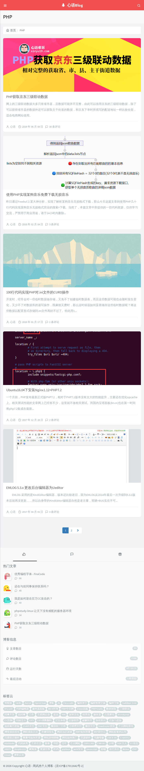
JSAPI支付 (28, 726)
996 (63, 714)
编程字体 (114, 703)
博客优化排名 (12, 731)
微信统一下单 (58, 726)
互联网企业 (43, 714)
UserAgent (123, 714)
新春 (47, 743)
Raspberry (20, 749)
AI (59, 703)
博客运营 (19, 755)
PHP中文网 (68, 708)
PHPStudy (97, 708)
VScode (9, 708)
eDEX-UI (112, 737)
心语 (12, 126)
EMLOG (101, 743)
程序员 (86, 714)
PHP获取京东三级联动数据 (27, 96)
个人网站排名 (125, 726)
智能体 (8, 703)
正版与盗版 (115, 720)
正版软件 (74, 720)
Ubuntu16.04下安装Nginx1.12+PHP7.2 (34, 390)
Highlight (9, 743)
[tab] (24, 554)
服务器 (97, 714)
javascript (92, 749)
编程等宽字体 (97, 703)
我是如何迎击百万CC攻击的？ (33, 598)
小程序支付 (75, 726)
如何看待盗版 (12, 726)
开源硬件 (85, 737)
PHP (134, 749)
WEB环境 (53, 708)
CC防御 (8, 720)
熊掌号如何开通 (31, 737)
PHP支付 (42, 726)
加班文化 (74, 714)
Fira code (68, 703)
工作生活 (36, 743)
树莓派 (33, 749)
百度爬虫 (109, 714)
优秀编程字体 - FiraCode (29, 574)
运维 (111, 743)
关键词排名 (47, 731)
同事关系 (9, 714)
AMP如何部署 (83, 731)
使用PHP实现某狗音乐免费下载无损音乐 (37, 194)
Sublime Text (129, 703)
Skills (18, 703)
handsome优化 (107, 726)
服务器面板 (38, 708)
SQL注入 (122, 743)
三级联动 (125, 708)
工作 (31, 714)
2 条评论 (54, 322)
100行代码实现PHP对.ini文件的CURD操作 (37, 292)
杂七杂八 (114, 749)
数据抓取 (111, 708)
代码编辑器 (22, 708)
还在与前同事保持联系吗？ (31, 586)
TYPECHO (89, 743)
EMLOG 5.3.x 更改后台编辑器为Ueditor (34, 487)
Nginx (126, 749)
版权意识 (101, 720)
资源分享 (45, 749)
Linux (8, 755)
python (66, 749)
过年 (64, 743)
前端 (103, 749)
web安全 (78, 749)
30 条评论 (54, 126)
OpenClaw (40, 703)
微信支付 (90, 726)
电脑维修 (99, 737)
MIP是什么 (99, 731)
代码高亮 (23, 743)
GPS (31, 720)
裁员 (55, 714)
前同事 (21, 714)
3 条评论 (54, 224)
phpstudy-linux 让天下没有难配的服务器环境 (42, 611)
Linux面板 (82, 708)
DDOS (8, 749)
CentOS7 (125, 737)
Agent (28, 703)
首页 (11, 30)
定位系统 (60, 720)
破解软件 (87, 720)
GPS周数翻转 (44, 720)
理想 (55, 743)
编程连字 (82, 703)
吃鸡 (56, 749)
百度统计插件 (12, 737)
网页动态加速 (64, 731)
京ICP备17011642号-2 (69, 766)
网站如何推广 (69, 737)
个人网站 (75, 743)
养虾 (51, 703)
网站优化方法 (30, 731)
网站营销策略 (51, 737)
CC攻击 (134, 743)
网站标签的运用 (117, 731)
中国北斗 (21, 720)
